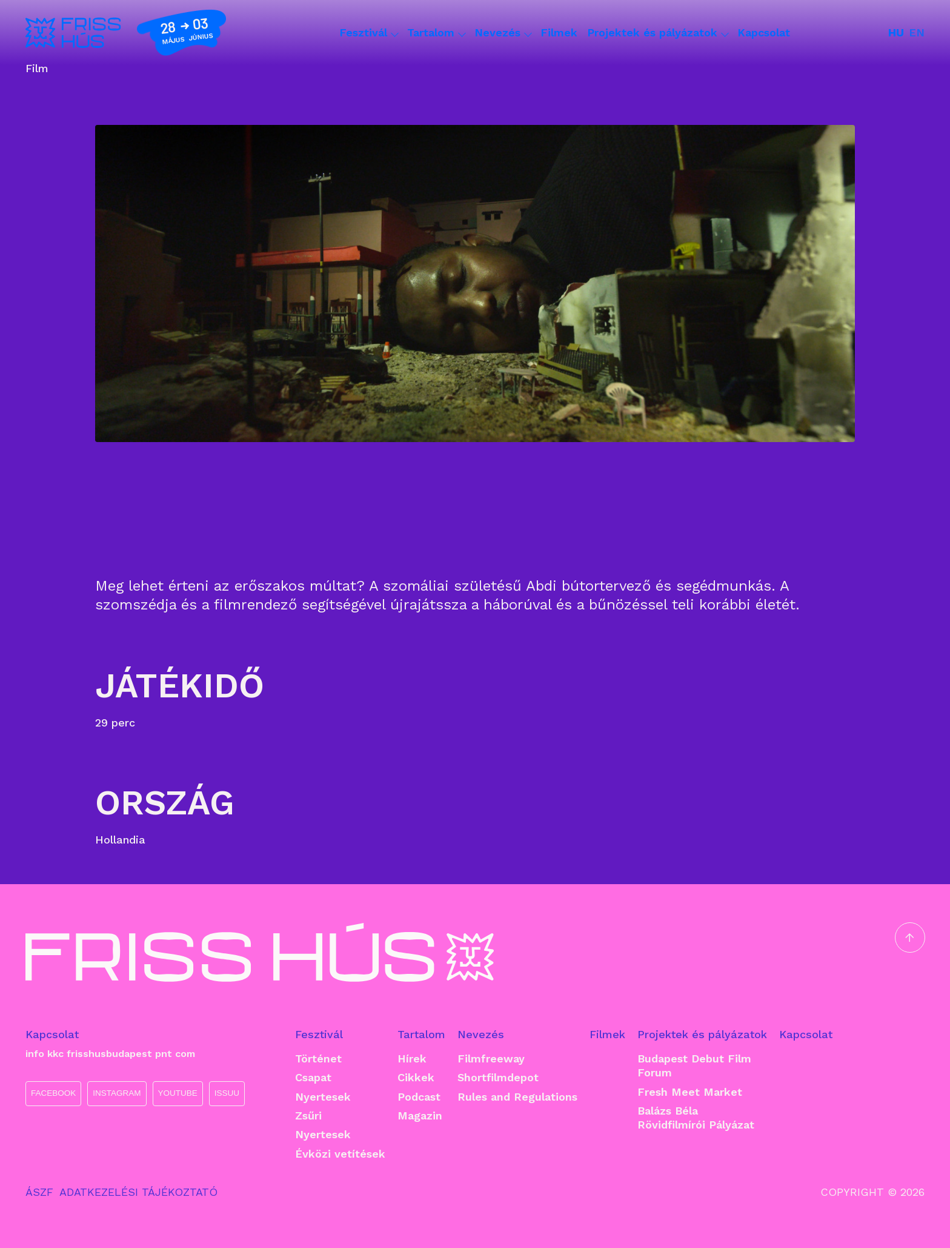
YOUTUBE (178, 1093)
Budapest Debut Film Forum (694, 1065)
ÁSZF (39, 1192)
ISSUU (226, 1093)
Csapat (313, 1077)
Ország (164, 802)
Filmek (558, 32)
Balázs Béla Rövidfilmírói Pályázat (695, 1117)
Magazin (419, 1115)
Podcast (418, 1096)
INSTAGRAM (117, 1093)
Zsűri (308, 1115)
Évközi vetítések (340, 1153)
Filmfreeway (491, 1058)
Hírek (412, 1058)
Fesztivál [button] (368, 32)
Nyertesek (323, 1096)
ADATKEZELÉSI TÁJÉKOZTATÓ (138, 1192)
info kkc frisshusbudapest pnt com (110, 1053)
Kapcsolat (763, 32)
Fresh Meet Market (689, 1091)
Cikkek (415, 1077)
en (917, 32)
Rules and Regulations (517, 1096)
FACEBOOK (53, 1093)
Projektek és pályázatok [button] (657, 32)
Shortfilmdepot (498, 1077)
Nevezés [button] (502, 32)
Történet (318, 1058)
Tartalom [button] (436, 32)
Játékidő (179, 685)
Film (36, 68)
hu (896, 32)
